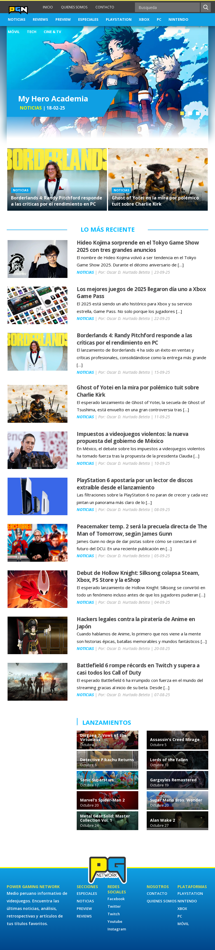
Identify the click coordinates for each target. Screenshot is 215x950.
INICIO (48, 7)
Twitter (114, 906)
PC (159, 19)
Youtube (115, 921)
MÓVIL (14, 31)
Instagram (117, 929)
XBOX (144, 19)
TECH (31, 31)
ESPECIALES (88, 19)
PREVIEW (63, 19)
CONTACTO (104, 7)
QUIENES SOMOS (74, 7)
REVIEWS (40, 19)
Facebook (116, 898)
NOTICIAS (16, 19)
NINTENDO (178, 19)
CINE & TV (52, 31)
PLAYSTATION (119, 19)
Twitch (114, 913)
